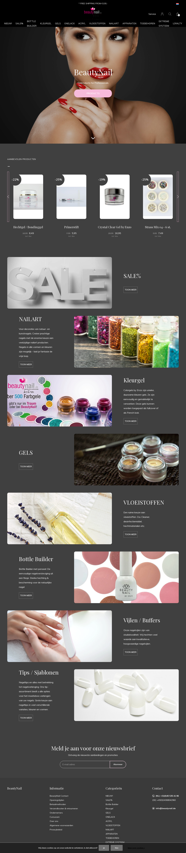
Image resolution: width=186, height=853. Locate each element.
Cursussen (55, 817)
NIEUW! (8, 23)
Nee (116, 848)
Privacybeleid (56, 829)
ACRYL (82, 23)
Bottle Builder (31, 23)
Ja (104, 848)
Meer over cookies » (136, 848)
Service (152, 14)
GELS (58, 23)
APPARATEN (129, 23)
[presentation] (8, 197)
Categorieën (114, 788)
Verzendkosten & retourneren (64, 808)
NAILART (114, 23)
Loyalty (177, 23)
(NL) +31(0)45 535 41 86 (167, 796)
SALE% (19, 23)
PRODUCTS (93, 93)
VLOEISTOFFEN (97, 23)
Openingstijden (57, 800)
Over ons (54, 821)
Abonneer (117, 764)
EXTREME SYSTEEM (164, 23)
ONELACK (69, 23)
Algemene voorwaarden (61, 825)
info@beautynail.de (166, 808)
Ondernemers (56, 812)
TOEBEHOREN (147, 23)
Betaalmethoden (58, 804)
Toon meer (130, 289)
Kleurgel (45, 23)
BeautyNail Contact (59, 796)
